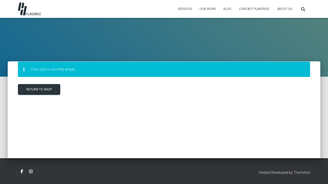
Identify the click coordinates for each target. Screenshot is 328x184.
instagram (30, 172)
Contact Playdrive (254, 9)
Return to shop (39, 89)
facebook (22, 172)
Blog (227, 9)
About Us (284, 9)
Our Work (208, 9)
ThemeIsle (301, 172)
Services (185, 9)
